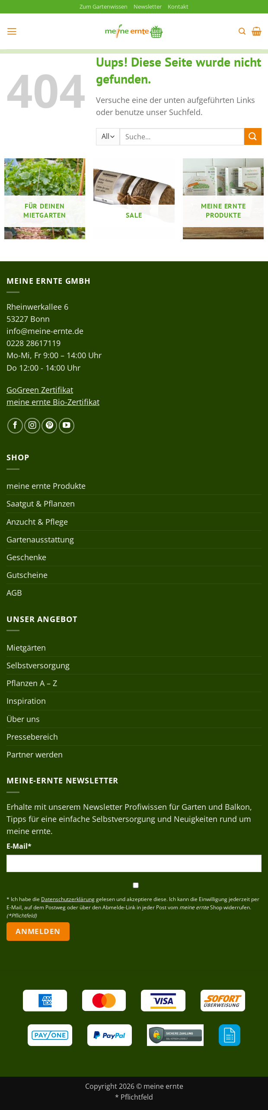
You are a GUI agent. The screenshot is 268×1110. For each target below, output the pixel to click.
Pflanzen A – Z (31, 684)
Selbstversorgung (38, 666)
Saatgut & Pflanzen (40, 504)
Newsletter (150, 7)
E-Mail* (19, 847)
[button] (12, 32)
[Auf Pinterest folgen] (49, 426)
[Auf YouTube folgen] (66, 426)
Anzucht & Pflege (37, 522)
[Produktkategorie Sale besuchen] (133, 199)
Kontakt (183, 7)
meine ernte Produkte (46, 486)
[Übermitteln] (253, 137)
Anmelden (38, 932)
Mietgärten (26, 648)
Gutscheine (27, 576)
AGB (14, 593)
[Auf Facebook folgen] (15, 426)
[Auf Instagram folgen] (32, 426)
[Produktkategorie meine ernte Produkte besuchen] (223, 199)
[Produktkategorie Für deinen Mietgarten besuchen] (44, 199)
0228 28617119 (33, 344)
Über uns (23, 719)
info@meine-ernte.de (44, 332)
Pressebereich (32, 737)
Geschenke (26, 557)
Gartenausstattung (40, 540)
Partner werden (34, 755)
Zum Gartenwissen (101, 7)
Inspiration (26, 701)
